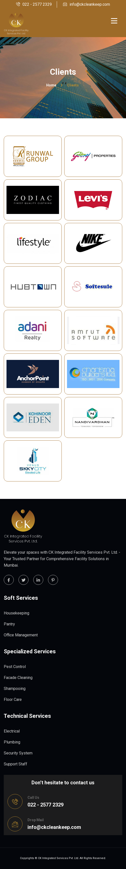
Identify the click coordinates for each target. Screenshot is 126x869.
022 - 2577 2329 (34, 4)
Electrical (12, 731)
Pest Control (15, 666)
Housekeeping (16, 613)
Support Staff (15, 764)
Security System (18, 753)
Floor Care (13, 699)
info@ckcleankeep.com (86, 4)
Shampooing (15, 688)
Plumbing (12, 742)
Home (51, 85)
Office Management (21, 635)
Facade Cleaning (18, 677)
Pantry (9, 624)
